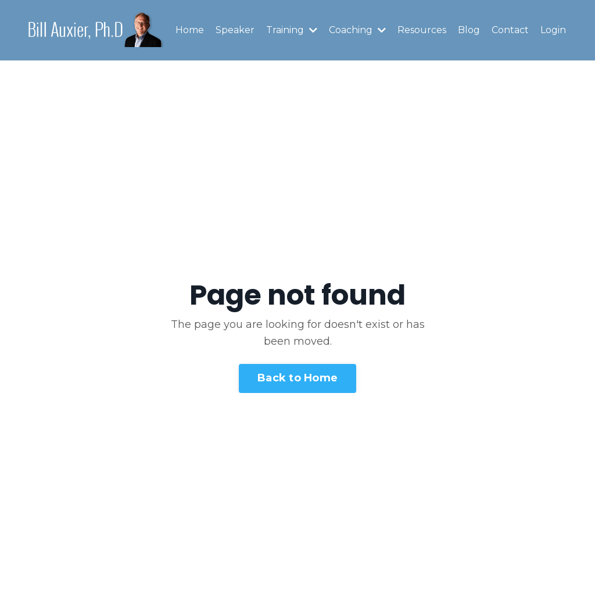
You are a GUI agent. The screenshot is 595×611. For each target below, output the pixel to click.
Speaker (235, 29)
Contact (510, 29)
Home (189, 29)
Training (291, 29)
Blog (469, 29)
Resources (421, 29)
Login (553, 29)
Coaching (357, 29)
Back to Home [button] (297, 377)
